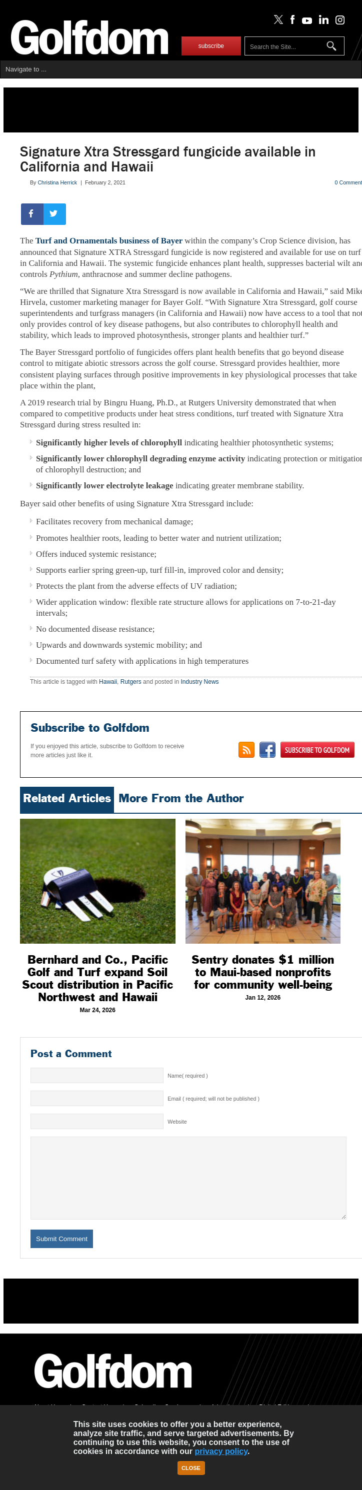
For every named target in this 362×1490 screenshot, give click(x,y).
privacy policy (221, 1451)
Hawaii (108, 681)
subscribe (211, 45)
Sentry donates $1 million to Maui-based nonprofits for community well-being (263, 972)
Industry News (200, 681)
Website (177, 1122)
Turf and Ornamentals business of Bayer (110, 240)
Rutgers (131, 681)
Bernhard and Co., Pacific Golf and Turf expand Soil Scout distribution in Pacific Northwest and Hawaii (97, 978)
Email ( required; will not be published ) (214, 1099)
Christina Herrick (57, 182)
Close (191, 1468)
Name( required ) (188, 1076)
